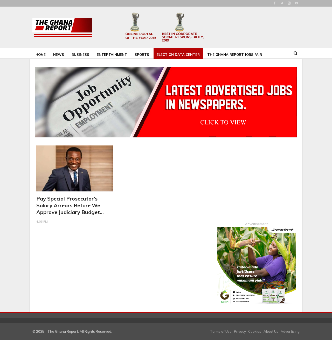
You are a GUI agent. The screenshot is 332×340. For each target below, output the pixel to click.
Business (80, 54)
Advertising (290, 331)
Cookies (254, 331)
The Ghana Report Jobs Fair (234, 54)
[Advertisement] (256, 177)
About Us (271, 331)
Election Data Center (178, 54)
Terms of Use (221, 331)
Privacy (240, 331)
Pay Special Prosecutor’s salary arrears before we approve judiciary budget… (70, 205)
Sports (142, 54)
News (58, 54)
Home (41, 54)
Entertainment (112, 54)
